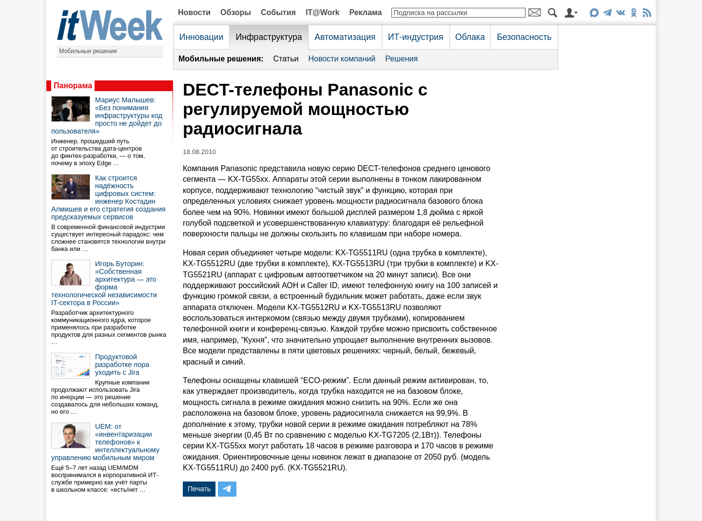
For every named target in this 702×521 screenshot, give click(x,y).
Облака (470, 37)
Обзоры (235, 12)
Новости (194, 12)
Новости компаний (341, 59)
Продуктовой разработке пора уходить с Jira (122, 364)
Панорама (73, 85)
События (278, 12)
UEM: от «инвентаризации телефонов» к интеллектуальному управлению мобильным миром (105, 442)
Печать (199, 489)
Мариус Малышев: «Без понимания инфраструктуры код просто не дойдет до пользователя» (106, 115)
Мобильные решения (88, 51)
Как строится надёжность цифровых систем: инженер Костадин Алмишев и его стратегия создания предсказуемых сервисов (108, 197)
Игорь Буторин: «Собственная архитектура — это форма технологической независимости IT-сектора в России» (104, 283)
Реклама (365, 12)
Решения (401, 59)
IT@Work (323, 12)
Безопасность (524, 37)
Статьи (286, 59)
